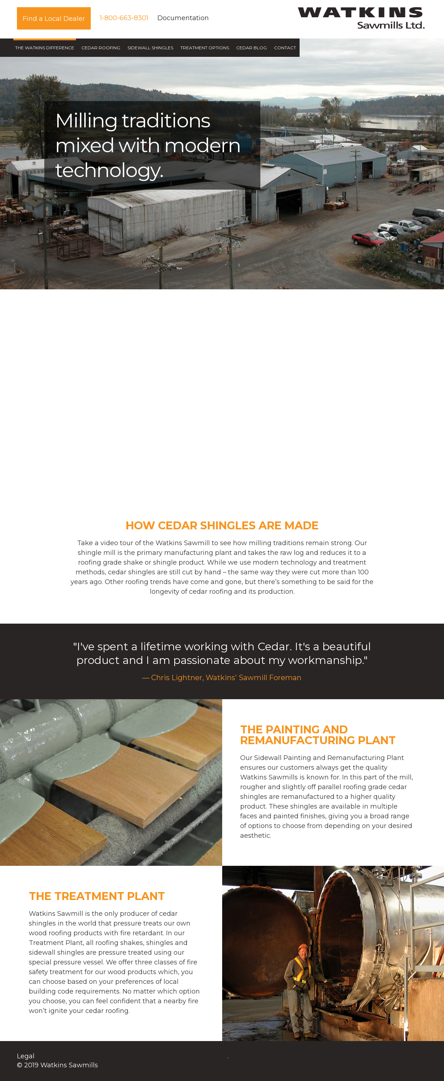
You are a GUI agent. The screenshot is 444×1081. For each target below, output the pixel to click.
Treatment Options (204, 47)
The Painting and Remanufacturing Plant (318, 735)
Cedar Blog (251, 47)
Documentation (183, 18)
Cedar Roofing (100, 47)
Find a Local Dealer (54, 19)
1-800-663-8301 (124, 18)
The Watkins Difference (44, 47)
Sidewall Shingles (150, 47)
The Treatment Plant (97, 896)
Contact (285, 47)
